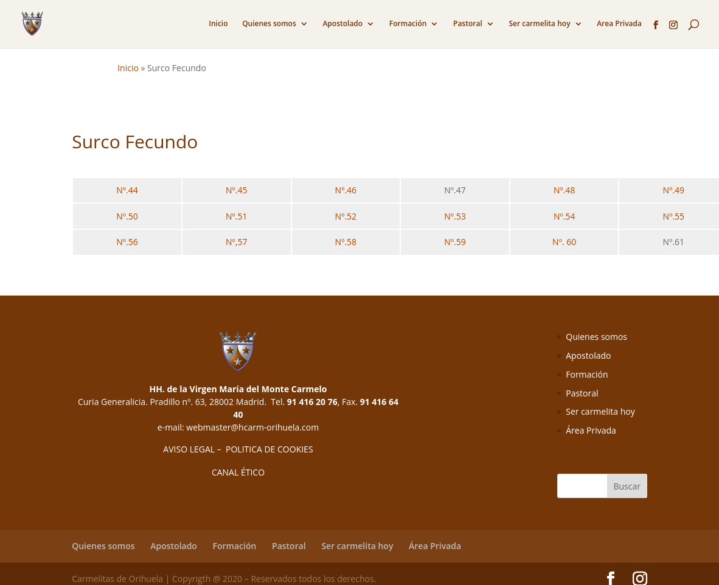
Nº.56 (126, 242)
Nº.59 (454, 242)
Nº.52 (345, 216)
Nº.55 (673, 216)
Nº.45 (236, 190)
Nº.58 (345, 242)
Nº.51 (236, 216)
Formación (408, 24)
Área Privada (591, 430)
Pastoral (467, 24)
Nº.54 (564, 216)
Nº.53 (454, 216)
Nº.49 (673, 190)
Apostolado (342, 24)
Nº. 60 (564, 242)
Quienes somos (269, 24)
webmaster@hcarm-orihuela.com (252, 427)
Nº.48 (564, 190)
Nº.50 (126, 216)
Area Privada (619, 24)
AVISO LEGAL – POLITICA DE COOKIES (238, 449)
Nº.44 (126, 190)
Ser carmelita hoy (539, 24)
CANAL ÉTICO (238, 472)
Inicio (218, 24)
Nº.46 (345, 190)
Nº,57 (236, 242)
